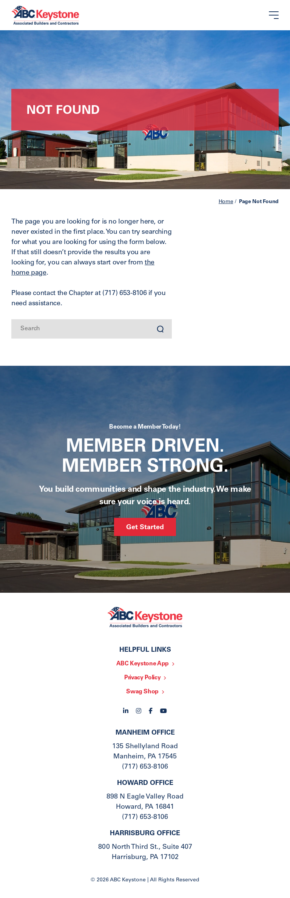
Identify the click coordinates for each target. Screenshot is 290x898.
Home (226, 202)
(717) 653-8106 (145, 767)
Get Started (145, 527)
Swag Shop (142, 692)
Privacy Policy (142, 678)
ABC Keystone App (142, 664)
